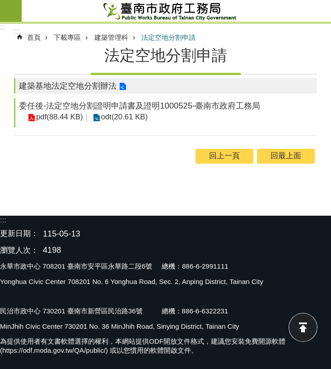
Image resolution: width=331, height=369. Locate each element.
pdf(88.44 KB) (59, 117)
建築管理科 (111, 37)
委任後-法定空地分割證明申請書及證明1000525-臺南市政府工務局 (139, 105)
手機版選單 (11, 11)
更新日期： (19, 233)
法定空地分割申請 (168, 37)
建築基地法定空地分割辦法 (68, 85)
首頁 (34, 37)
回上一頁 (224, 155)
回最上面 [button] (285, 155)
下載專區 (67, 37)
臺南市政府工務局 (176, 11)
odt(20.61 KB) (124, 117)
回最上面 (303, 327)
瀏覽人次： (19, 251)
